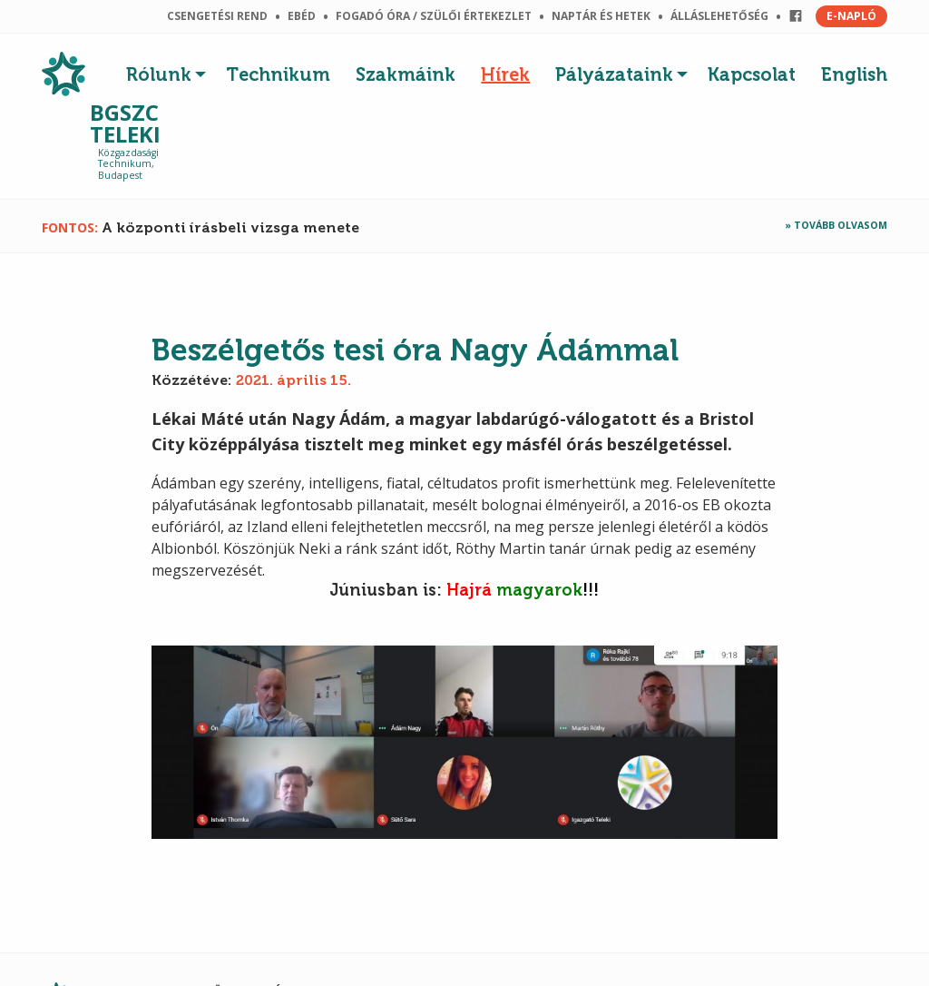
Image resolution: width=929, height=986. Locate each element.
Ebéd (302, 16)
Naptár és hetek (601, 16)
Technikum (278, 74)
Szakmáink (405, 74)
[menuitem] (169, 70)
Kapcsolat (752, 74)
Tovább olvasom (840, 225)
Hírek (505, 74)
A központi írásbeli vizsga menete (230, 227)
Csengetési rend (217, 16)
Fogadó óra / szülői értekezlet (434, 16)
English (854, 74)
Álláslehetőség (719, 16)
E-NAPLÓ (851, 16)
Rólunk (158, 74)
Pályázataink (614, 74)
